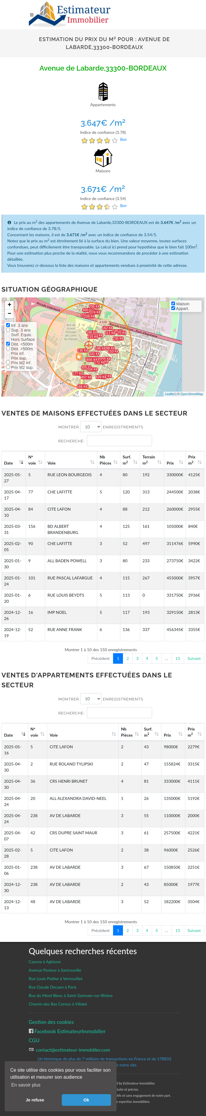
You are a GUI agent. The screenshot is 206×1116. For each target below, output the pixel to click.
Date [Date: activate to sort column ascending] (8, 462)
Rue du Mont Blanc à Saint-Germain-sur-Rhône (71, 995)
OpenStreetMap (191, 394)
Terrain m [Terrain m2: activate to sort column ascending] (148, 459)
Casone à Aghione (45, 961)
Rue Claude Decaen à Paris (53, 986)
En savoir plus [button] (26, 1084)
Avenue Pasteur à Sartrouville (55, 970)
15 (177, 658)
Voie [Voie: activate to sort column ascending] (51, 462)
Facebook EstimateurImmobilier (69, 1031)
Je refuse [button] (35, 1100)
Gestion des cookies (51, 1022)
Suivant (194, 658)
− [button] (9, 314)
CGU (34, 1040)
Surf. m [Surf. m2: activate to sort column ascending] (127, 459)
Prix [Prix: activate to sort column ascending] (170, 462)
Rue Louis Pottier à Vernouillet (55, 978)
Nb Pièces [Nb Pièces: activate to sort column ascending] (105, 459)
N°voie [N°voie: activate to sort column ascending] (32, 459)
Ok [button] (86, 1100)
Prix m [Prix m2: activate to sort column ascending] (192, 459)
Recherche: (105, 440)
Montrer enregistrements (100, 426)
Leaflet (170, 394)
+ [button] (9, 305)
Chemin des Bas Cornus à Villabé (58, 1003)
